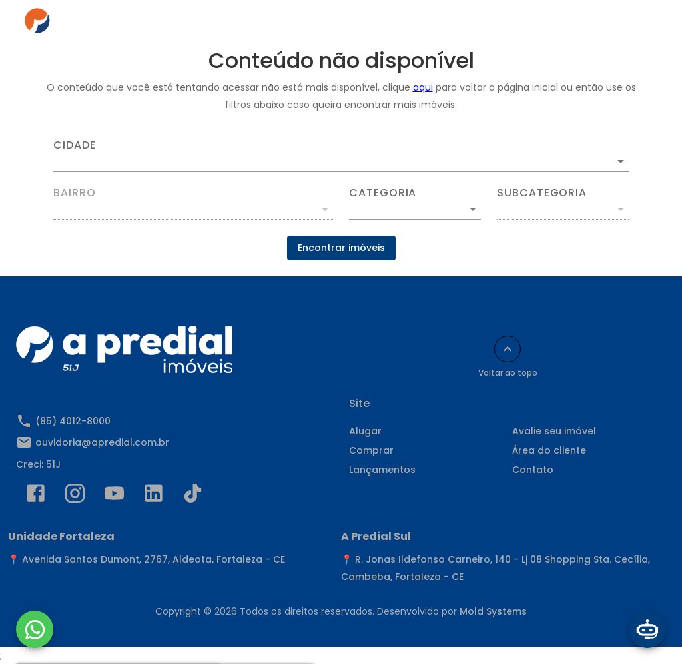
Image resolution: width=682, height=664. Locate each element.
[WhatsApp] (34, 629)
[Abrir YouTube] (114, 496)
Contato (532, 469)
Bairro (74, 193)
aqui (423, 87)
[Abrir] (620, 161)
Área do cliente (549, 450)
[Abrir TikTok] (192, 496)
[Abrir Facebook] (35, 496)
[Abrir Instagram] (75, 496)
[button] (415, 209)
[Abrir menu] (638, 24)
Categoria (382, 193)
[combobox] (341, 156)
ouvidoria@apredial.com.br (102, 442)
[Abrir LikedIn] (153, 496)
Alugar (365, 431)
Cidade (74, 145)
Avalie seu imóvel (554, 431)
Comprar (371, 450)
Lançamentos (382, 469)
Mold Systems (493, 611)
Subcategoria (542, 193)
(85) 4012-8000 (73, 421)
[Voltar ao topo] (507, 349)
